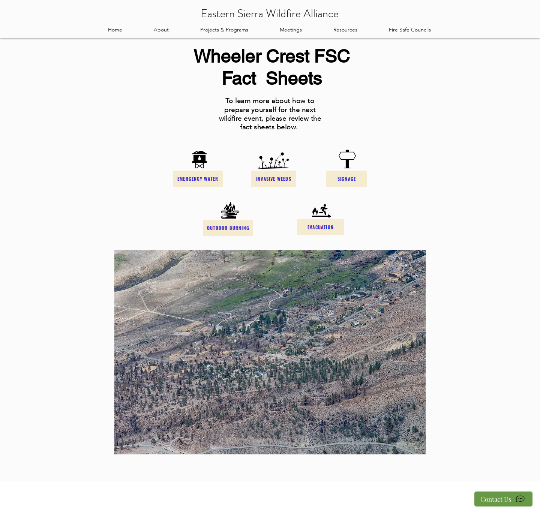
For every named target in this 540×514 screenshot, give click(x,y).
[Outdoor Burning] (228, 228)
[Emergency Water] (198, 179)
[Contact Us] (503, 499)
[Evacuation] (320, 227)
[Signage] (346, 179)
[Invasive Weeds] (273, 179)
